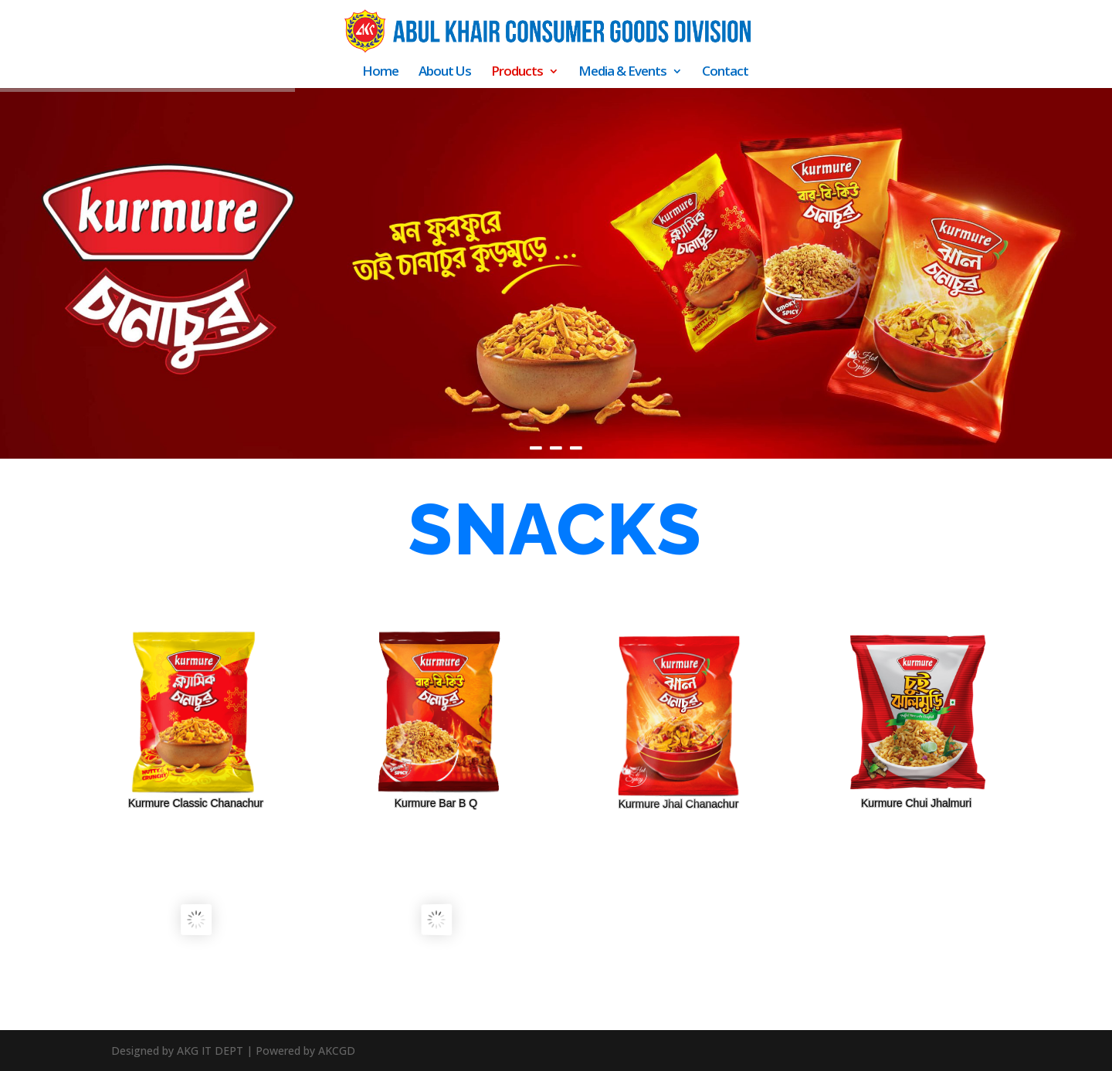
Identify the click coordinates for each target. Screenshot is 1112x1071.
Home (380, 73)
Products (517, 73)
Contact (725, 73)
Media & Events (622, 73)
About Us (445, 73)
